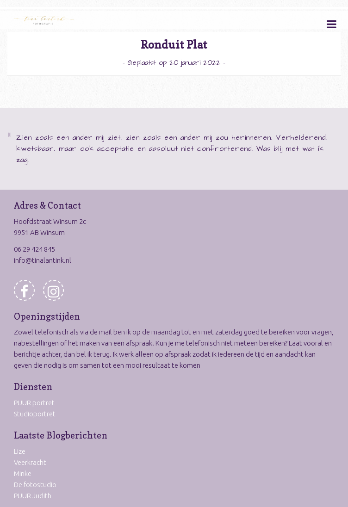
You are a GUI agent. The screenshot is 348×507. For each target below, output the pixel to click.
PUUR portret (34, 403)
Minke (22, 473)
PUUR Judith (32, 496)
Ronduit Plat (174, 44)
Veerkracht (30, 462)
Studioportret (35, 414)
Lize (19, 451)
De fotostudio (35, 484)
